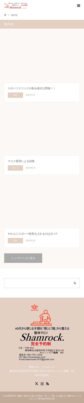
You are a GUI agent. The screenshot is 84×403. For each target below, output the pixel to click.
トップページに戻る (23, 258)
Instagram (42, 383)
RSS (47, 383)
